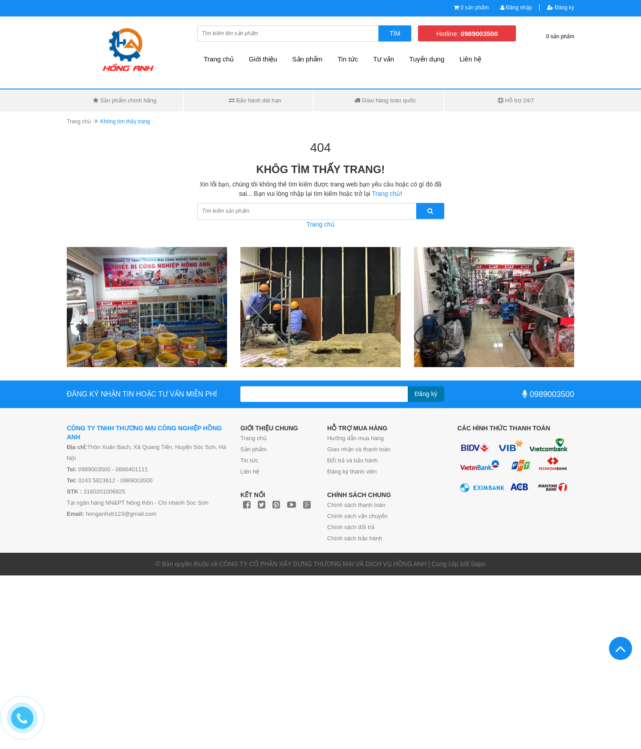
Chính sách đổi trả (350, 527)
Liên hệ (249, 471)
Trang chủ (253, 438)
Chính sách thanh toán (356, 505)
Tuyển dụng (426, 59)
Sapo (478, 563)
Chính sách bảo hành (354, 538)
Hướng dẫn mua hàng (355, 438)
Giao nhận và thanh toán (358, 449)
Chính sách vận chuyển (357, 516)
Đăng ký (560, 7)
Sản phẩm (307, 59)
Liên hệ (470, 59)
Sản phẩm (253, 449)
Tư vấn (383, 59)
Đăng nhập (516, 7)
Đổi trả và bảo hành (352, 460)
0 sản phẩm (475, 7)
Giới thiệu (263, 59)
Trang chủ (219, 59)
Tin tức (347, 59)
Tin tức (249, 460)
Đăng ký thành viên (352, 471)
